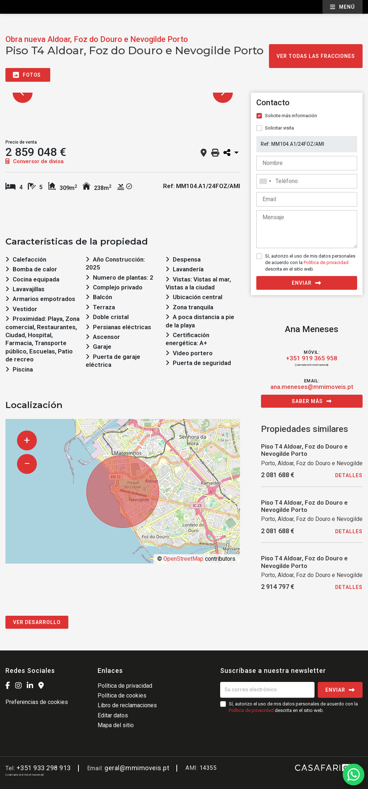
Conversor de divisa (34, 161)
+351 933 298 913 (44, 768)
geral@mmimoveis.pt (136, 768)
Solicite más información (291, 115)
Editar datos (113, 715)
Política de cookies (122, 695)
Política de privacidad (326, 262)
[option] (27, 120)
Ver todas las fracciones (316, 56)
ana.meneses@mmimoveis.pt (311, 386)
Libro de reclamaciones (127, 705)
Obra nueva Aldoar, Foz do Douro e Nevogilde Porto (96, 39)
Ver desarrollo (37, 622)
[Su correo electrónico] (267, 690)
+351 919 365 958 (311, 358)
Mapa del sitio (116, 725)
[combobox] (307, 181)
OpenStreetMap (183, 558)
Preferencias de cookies (36, 702)
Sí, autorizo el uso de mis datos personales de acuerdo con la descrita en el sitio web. (310, 262)
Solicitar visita (279, 128)
